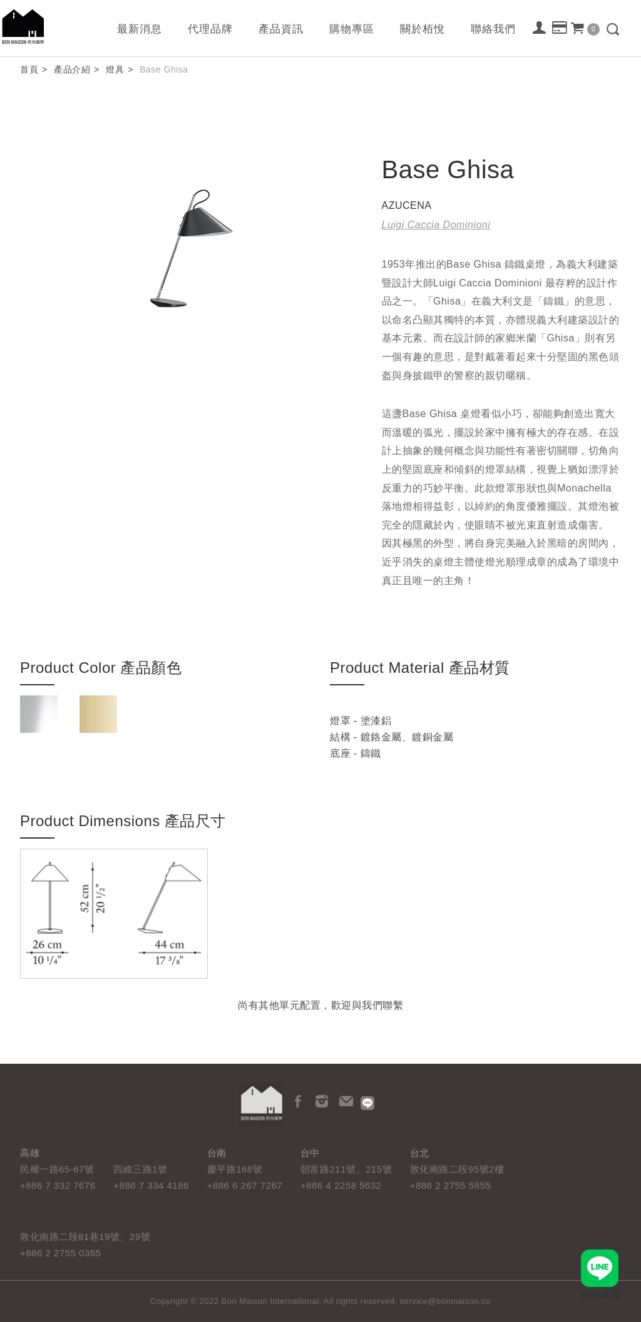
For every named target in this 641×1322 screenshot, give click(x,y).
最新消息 (139, 29)
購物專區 (351, 29)
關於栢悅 (422, 29)
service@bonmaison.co (445, 1301)
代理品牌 (210, 29)
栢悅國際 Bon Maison (23, 26)
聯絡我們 (493, 29)
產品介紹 (72, 69)
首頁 (29, 69)
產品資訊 (281, 29)
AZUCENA (407, 205)
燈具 (115, 69)
